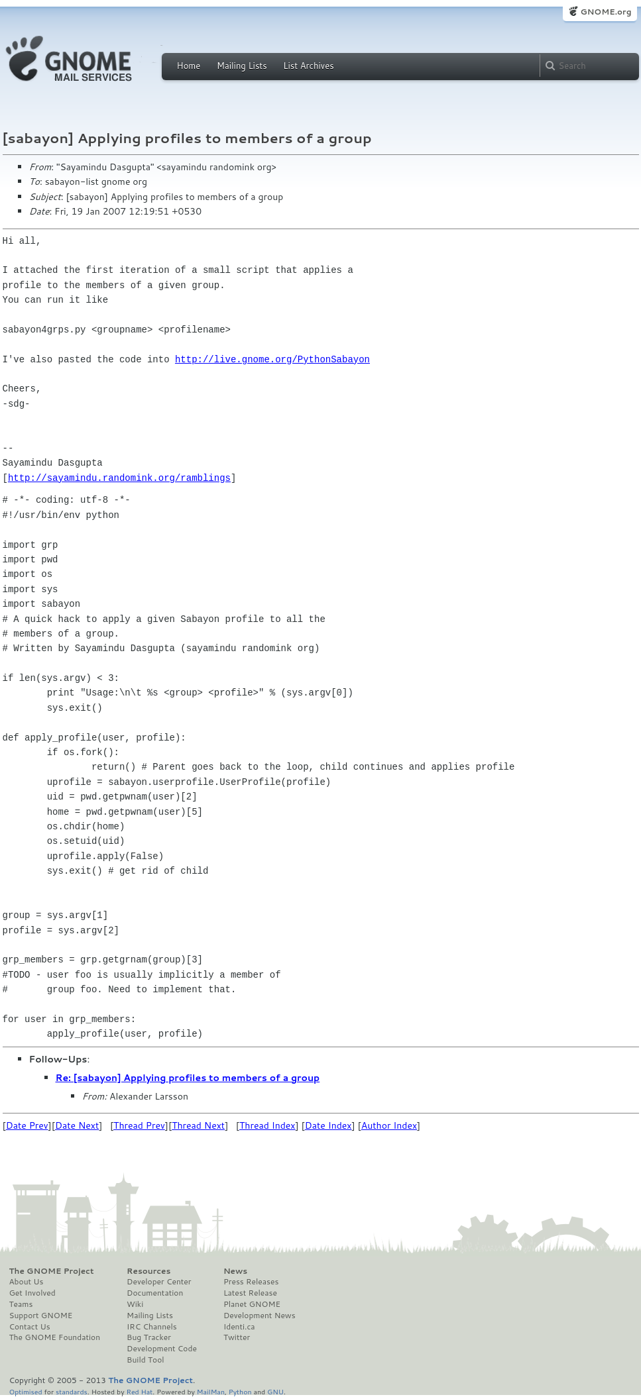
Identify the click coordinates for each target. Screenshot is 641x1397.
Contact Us (29, 1326)
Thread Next (198, 1125)
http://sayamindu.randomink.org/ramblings (119, 478)
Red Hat (139, 1391)
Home (189, 66)
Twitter (236, 1337)
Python (240, 1391)
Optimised (25, 1391)
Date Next (77, 1125)
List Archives (308, 66)
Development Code (162, 1348)
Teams (21, 1304)
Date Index (328, 1125)
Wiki (135, 1304)
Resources (148, 1271)
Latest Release (250, 1293)
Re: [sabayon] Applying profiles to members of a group (188, 1077)
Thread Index (267, 1125)
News (235, 1271)
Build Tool (145, 1360)
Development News (259, 1315)
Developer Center (159, 1281)
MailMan (211, 1391)
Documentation (155, 1293)
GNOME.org (605, 11)
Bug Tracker (149, 1337)
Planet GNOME (251, 1304)
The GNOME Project (51, 1271)
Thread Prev (139, 1125)
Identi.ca (239, 1326)
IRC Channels (152, 1326)
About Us (26, 1281)
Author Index (389, 1125)
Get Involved (32, 1293)
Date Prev (27, 1125)
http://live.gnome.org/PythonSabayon (272, 359)
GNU (275, 1391)
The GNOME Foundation (55, 1337)
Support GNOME (41, 1315)
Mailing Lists (242, 66)
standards (71, 1391)
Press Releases (250, 1281)
